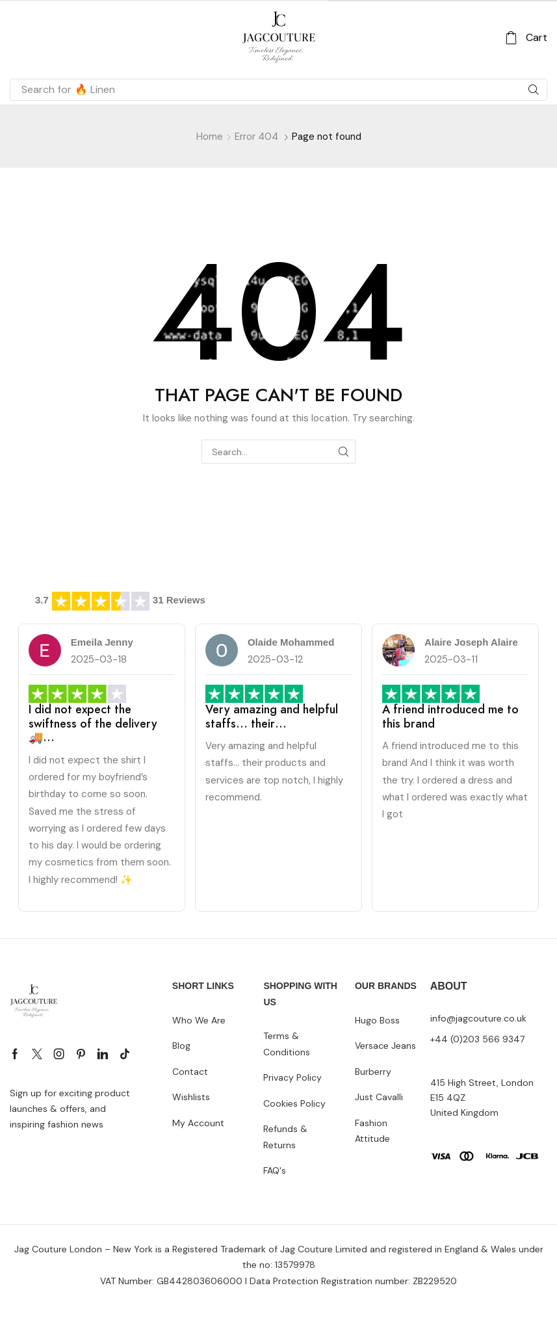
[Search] (534, 89)
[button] (525, 38)
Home (209, 136)
